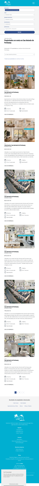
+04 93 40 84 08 (20, 468)
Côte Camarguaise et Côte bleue (19, 443)
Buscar (19, 32)
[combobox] (19, 10)
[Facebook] (21, 481)
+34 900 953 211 (21, 469)
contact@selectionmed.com (19, 471)
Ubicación (6, 8)
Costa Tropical (19, 435)
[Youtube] (16, 481)
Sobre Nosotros (19, 452)
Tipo (5, 12)
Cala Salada (23, 405)
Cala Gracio (15, 405)
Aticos (21, 408)
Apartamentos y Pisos (13, 408)
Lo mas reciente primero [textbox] (10, 54)
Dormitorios (7, 22)
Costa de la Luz (19, 434)
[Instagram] (19, 481)
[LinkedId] (23, 481)
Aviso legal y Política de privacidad (25, 477)
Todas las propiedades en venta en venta (14, 58)
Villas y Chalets (27, 408)
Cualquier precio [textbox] (9, 19)
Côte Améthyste (19, 445)
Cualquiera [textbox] (7, 24)
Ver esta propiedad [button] (9, 115)
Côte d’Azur (19, 442)
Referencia (6, 26)
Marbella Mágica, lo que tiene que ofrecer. (19, 460)
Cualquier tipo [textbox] (8, 14)
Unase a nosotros (19, 453)
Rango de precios (8, 17)
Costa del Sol (19, 432)
